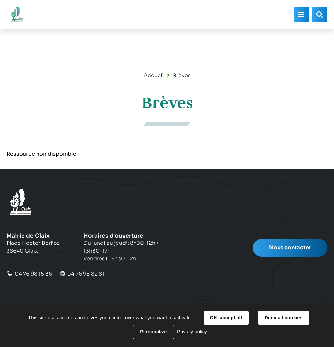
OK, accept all (226, 317)
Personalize (153, 331)
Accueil (154, 75)
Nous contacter (290, 247)
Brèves (181, 75)
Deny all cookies (283, 317)
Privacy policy (192, 331)
